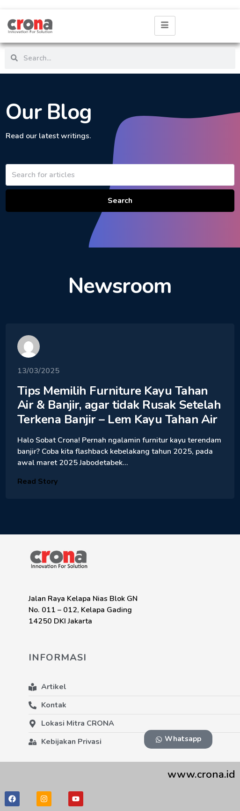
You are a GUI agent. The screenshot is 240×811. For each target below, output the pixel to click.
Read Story (37, 487)
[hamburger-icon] (164, 26)
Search (120, 200)
